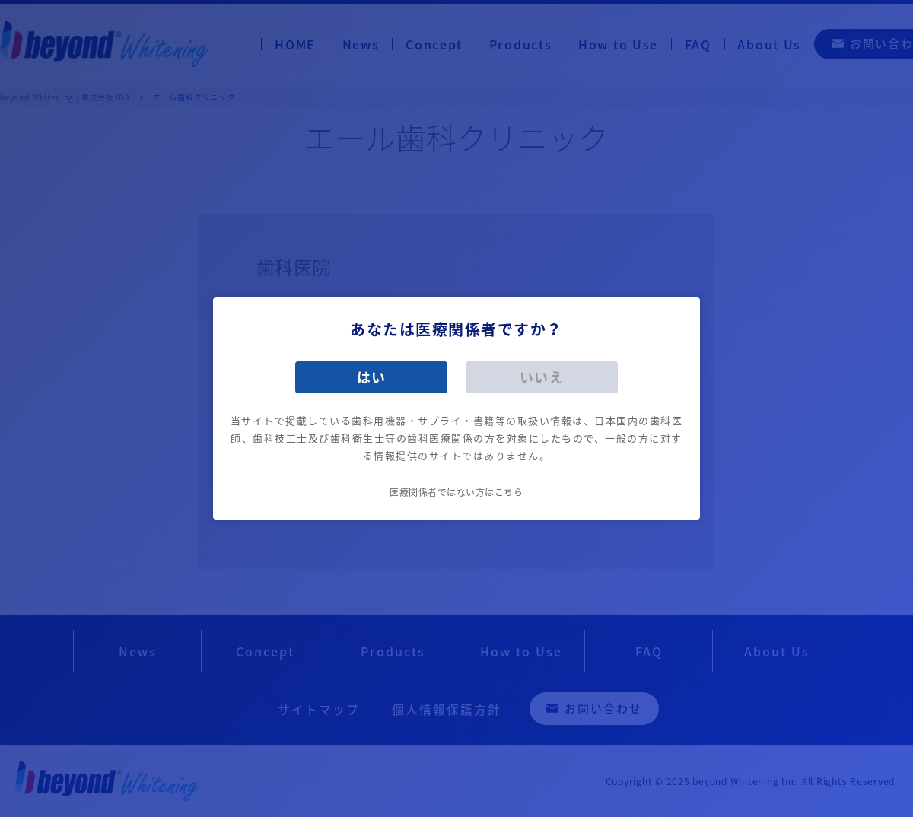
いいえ (542, 377)
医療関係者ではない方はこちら (456, 492)
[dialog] (456, 408)
